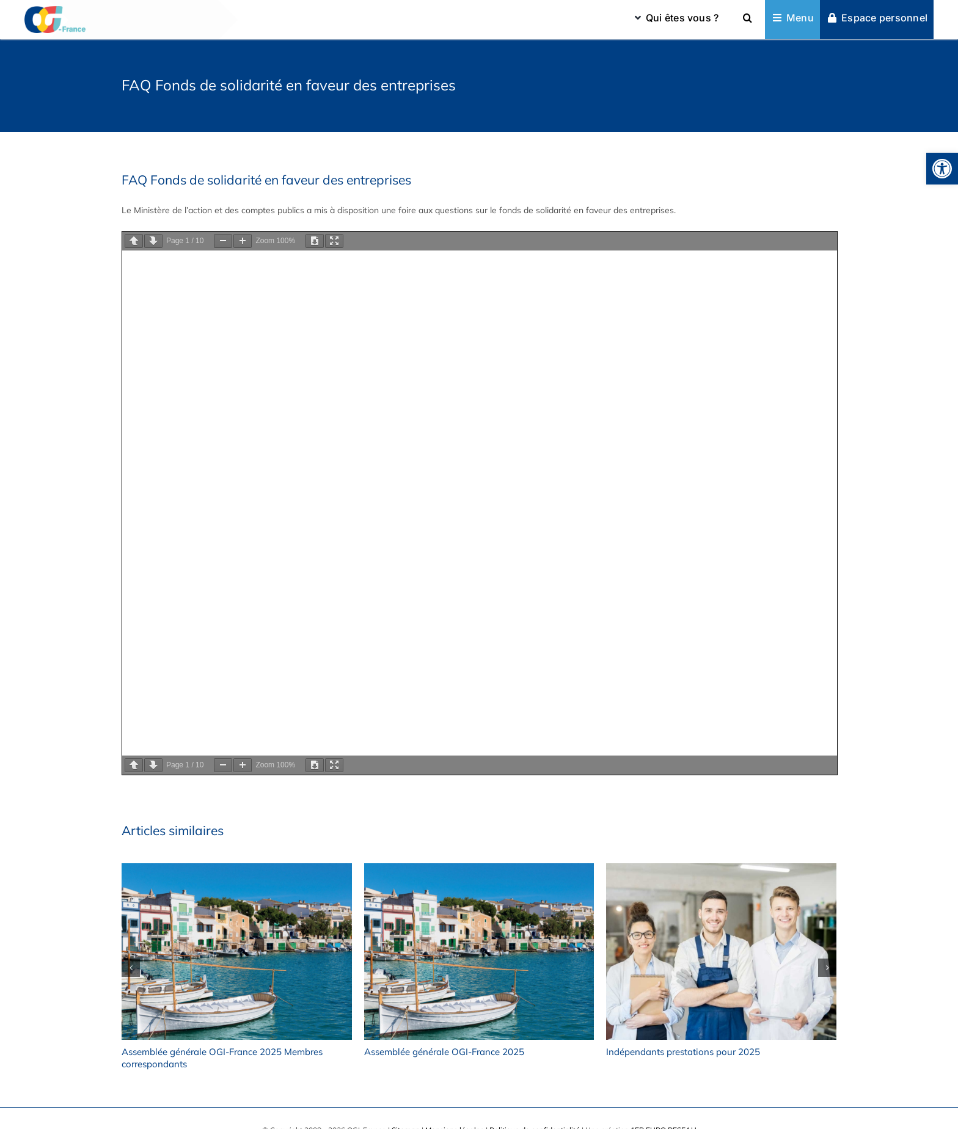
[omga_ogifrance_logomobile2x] (55, 10)
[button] (942, 169)
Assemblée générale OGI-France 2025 (444, 1052)
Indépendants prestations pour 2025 (683, 1052)
